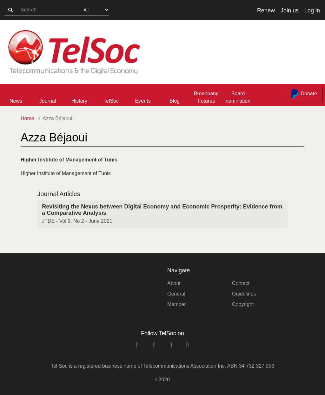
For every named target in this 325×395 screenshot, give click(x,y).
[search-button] (10, 10)
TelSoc (111, 101)
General (176, 293)
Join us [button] (290, 10)
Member (176, 304)
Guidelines (244, 293)
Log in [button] (312, 10)
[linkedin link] (137, 345)
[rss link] (187, 345)
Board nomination (238, 97)
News (16, 101)
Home (27, 118)
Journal (47, 101)
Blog (174, 101)
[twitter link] (170, 345)
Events (143, 101)
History (79, 101)
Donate (303, 94)
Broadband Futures (206, 97)
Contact (240, 283)
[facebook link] (154, 345)
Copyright (243, 304)
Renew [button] (266, 10)
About (174, 283)
